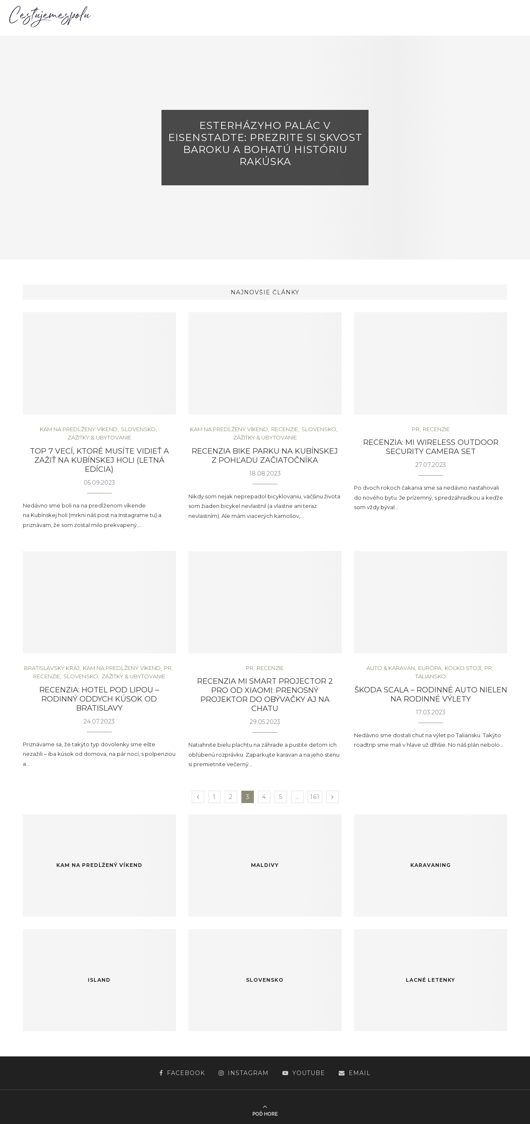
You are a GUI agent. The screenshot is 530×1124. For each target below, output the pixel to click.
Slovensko (138, 429)
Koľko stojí (463, 668)
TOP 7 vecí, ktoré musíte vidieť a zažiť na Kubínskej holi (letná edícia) (99, 460)
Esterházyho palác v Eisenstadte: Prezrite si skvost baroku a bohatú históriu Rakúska (265, 143)
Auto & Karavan (390, 668)
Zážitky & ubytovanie (99, 438)
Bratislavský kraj (52, 668)
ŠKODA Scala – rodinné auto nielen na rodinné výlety (430, 694)
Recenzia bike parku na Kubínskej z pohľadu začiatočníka (265, 456)
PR (415, 429)
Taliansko (430, 676)
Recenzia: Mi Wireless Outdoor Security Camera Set (431, 447)
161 (315, 797)
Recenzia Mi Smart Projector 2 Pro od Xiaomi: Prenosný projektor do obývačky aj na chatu (265, 695)
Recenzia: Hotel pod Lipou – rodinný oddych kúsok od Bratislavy (99, 699)
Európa (429, 668)
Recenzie (284, 429)
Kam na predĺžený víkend (79, 429)
